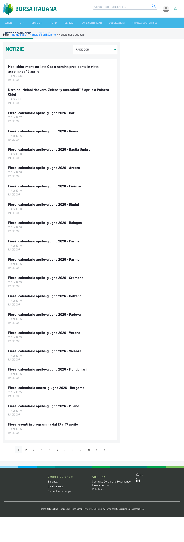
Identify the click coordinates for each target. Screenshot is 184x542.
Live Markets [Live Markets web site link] (56, 485)
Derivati (53, 22)
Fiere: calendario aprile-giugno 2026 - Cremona (46, 277)
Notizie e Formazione (151, 22)
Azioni (6, 22)
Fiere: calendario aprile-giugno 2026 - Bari (42, 112)
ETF (15, 22)
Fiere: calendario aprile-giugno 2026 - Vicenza (45, 350)
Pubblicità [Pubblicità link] (98, 491)
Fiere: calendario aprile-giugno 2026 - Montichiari (48, 368)
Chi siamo (175, 22)
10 (89, 448)
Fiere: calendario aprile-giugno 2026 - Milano (44, 404)
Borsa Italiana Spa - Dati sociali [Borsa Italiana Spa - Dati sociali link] (54, 508)
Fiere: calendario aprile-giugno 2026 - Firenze (45, 185)
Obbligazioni (96, 22)
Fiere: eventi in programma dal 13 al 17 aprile (43, 423)
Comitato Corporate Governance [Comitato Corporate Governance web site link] (104, 482)
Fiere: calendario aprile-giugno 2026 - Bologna (45, 222)
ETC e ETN (28, 22)
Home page (19, 34)
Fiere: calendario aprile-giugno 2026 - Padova (45, 313)
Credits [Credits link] (111, 508)
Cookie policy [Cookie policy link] (99, 508)
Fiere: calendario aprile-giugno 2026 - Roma (43, 130)
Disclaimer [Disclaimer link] (76, 508)
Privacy (87, 508)
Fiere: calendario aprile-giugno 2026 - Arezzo (44, 167)
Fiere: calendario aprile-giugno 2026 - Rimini (44, 204)
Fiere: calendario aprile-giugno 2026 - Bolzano (45, 295)
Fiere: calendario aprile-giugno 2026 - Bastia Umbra (49, 149)
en (179, 9)
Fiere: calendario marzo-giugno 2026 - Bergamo (46, 386)
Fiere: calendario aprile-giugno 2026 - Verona (44, 332)
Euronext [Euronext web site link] (54, 480)
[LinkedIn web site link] (138, 480)
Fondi (41, 22)
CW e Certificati (73, 22)
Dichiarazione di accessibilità (131, 508)
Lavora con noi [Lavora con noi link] (101, 487)
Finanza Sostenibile (121, 22)
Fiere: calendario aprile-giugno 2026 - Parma (44, 240)
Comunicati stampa (60, 490)
